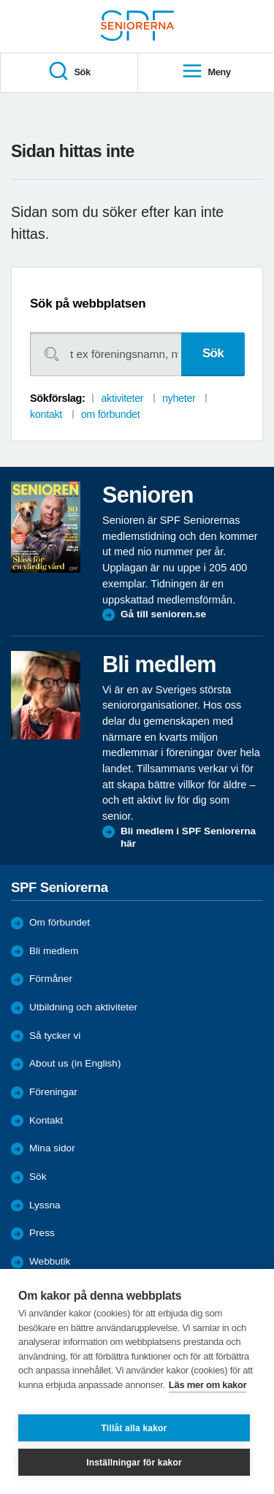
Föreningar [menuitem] (53, 1091)
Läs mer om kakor (208, 1384)
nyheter (179, 398)
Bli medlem (53, 950)
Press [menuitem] (42, 1232)
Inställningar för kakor (134, 1462)
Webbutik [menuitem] (49, 1261)
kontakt (46, 414)
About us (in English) (75, 1063)
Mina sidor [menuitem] (52, 1148)
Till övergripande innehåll (0, 0)
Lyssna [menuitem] (45, 1205)
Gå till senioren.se (163, 614)
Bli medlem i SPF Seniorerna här (188, 838)
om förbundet (110, 414)
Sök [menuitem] (69, 72)
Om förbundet (59, 922)
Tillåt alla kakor (134, 1428)
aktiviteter (122, 398)
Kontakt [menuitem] (46, 1120)
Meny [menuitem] (206, 72)
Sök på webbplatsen (87, 303)
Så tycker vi (54, 1035)
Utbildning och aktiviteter (83, 1007)
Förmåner (50, 978)
